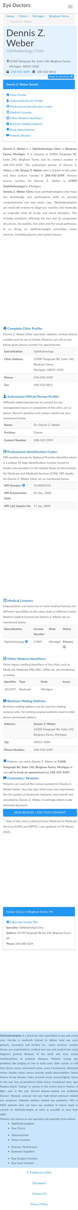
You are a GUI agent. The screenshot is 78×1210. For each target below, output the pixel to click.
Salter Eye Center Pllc (22, 922)
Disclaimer (39, 1183)
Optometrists (19, 1135)
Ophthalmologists (22, 1123)
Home (10, 16)
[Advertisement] (39, 281)
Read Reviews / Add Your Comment (40, 812)
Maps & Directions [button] (61, 76)
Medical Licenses (19, 112)
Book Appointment (20, 129)
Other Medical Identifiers (24, 118)
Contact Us (39, 1193)
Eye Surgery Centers (24, 1158)
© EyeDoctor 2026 (39, 1172)
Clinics (23, 16)
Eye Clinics (18, 1128)
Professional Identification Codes (29, 106)
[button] (23, 485)
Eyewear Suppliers (23, 1151)
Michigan (38, 16)
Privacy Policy (39, 1204)
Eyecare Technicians (24, 1147)
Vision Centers (20, 1140)
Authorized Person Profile (24, 100)
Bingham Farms (59, 16)
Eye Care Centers (22, 1163)
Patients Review (18, 135)
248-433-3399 (20, 71)
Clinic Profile (16, 95)
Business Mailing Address (24, 124)
